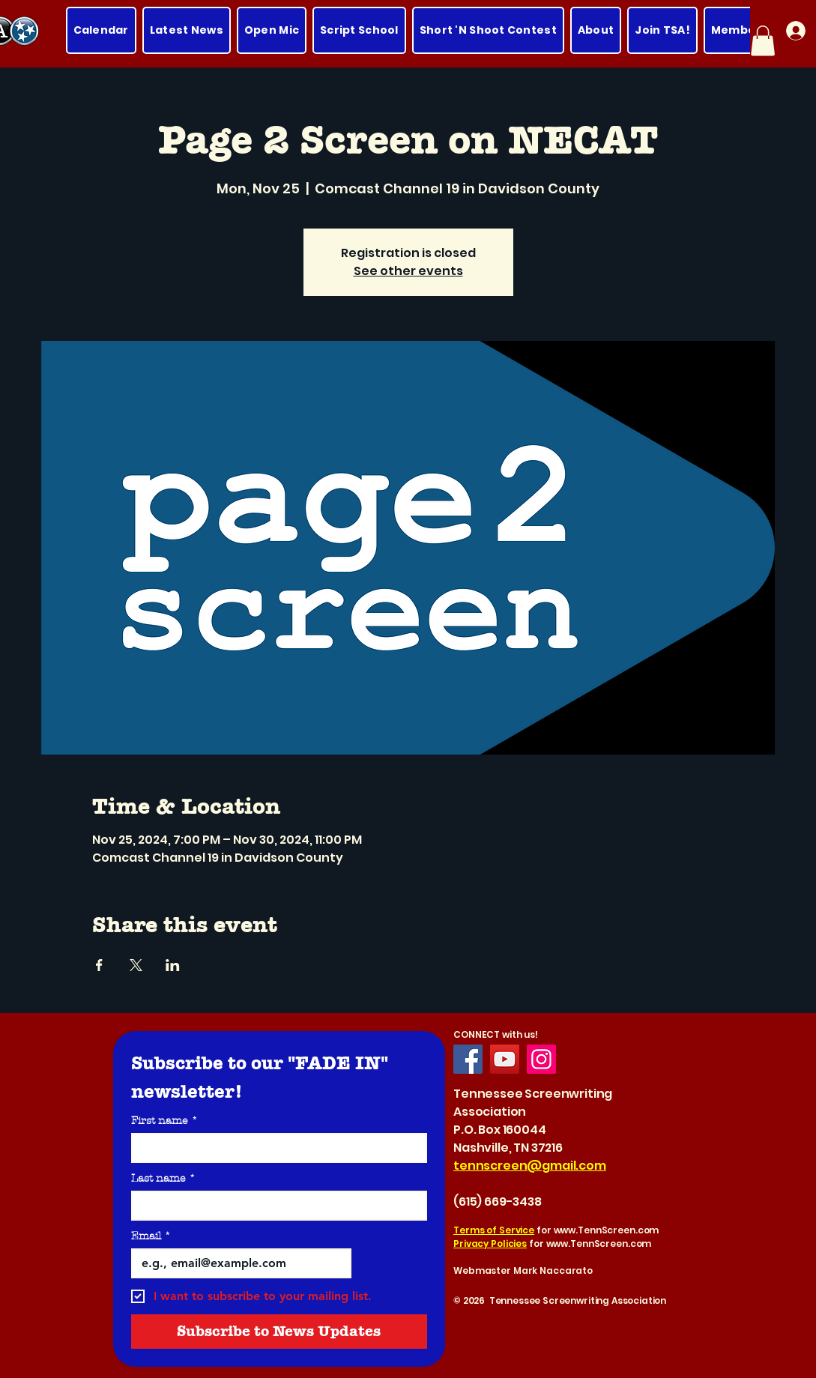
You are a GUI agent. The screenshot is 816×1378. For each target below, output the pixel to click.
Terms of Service (493, 1230)
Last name (163, 1178)
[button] (763, 40)
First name (164, 1120)
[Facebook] (468, 1059)
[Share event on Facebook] (99, 965)
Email (151, 1236)
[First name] (275, 1147)
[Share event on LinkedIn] (173, 965)
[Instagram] (541, 1059)
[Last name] (275, 1205)
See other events (408, 270)
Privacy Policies (490, 1243)
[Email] (237, 1263)
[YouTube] (504, 1059)
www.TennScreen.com (606, 1230)
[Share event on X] (136, 965)
